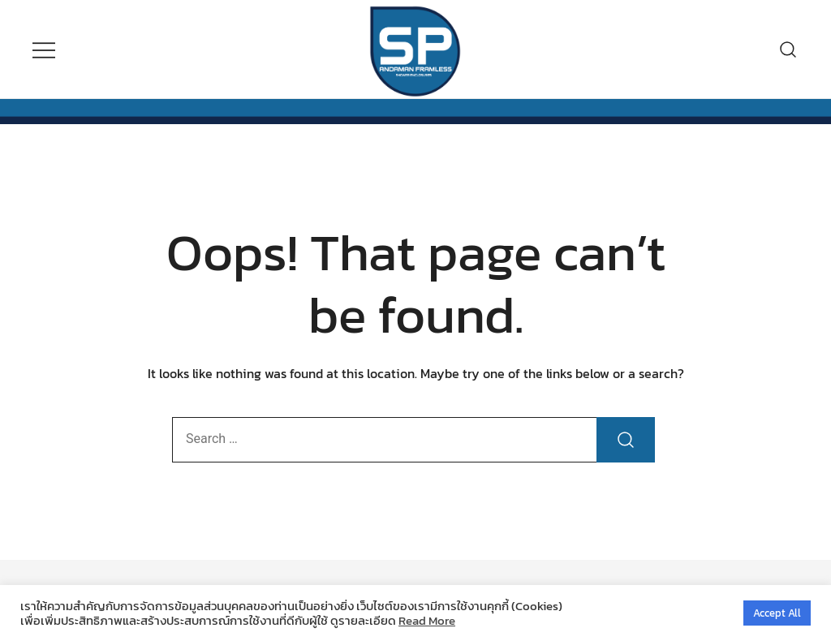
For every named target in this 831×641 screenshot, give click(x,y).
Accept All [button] (777, 613)
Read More (426, 621)
